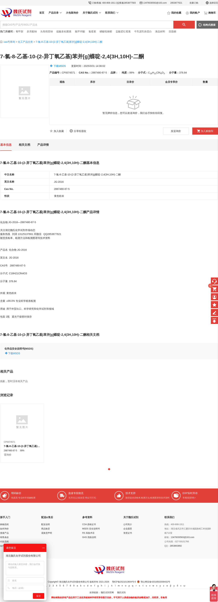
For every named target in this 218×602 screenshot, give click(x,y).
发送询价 (176, 131)
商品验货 (45, 528)
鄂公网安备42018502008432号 (155, 582)
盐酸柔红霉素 (123, 31)
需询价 (7, 454)
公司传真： (169, 541)
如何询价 (4, 528)
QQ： (167, 546)
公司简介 (127, 524)
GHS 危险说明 (89, 537)
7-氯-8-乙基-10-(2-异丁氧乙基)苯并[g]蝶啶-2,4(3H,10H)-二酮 (69, 41)
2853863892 (176, 546)
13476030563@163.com (155, 3)
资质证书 (127, 533)
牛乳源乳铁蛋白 (143, 31)
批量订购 (194, 3)
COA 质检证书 (89, 524)
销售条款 (4, 537)
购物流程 (4, 524)
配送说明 (45, 524)
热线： (167, 524)
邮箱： (167, 537)
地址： (167, 528)
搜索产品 (4, 533)
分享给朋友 (80, 131)
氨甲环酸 (80, 31)
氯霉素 (92, 31)
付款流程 (4, 541)
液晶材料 (160, 31)
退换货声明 (46, 533)
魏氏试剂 (121, 592)
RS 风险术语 (88, 533)
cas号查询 (9, 41)
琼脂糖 (172, 31)
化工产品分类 (25, 41)
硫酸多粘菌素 (63, 31)
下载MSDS (60, 66)
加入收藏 (59, 131)
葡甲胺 (19, 31)
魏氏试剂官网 (107, 592)
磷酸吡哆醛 (106, 31)
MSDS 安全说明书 (91, 528)
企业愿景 (127, 528)
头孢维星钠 (46, 31)
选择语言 (212, 3)
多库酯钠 (32, 31)
